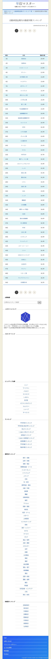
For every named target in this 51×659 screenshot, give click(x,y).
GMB (23, 214)
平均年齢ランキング (26, 444)
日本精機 (23, 205)
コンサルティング (26, 521)
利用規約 (6, 651)
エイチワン (24, 81)
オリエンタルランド (26, 403)
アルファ (23, 269)
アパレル (26, 503)
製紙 (26, 558)
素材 (26, 561)
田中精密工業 (24, 77)
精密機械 (26, 570)
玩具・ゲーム (26, 512)
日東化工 (23, 259)
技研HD (23, 63)
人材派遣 (26, 518)
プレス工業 (24, 136)
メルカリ (26, 391)
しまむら (26, 397)
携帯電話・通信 (26, 485)
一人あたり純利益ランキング (26, 438)
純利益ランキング (26, 435)
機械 (26, 494)
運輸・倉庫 (26, 579)
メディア (26, 476)
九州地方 (26, 626)
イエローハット (23, 68)
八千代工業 (24, 100)
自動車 (26, 491)
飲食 (26, 524)
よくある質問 (7, 648)
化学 (26, 549)
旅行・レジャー (26, 527)
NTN (23, 127)
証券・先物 (26, 460)
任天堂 (26, 400)
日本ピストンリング (23, 255)
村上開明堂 (24, 223)
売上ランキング (26, 429)
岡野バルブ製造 (23, 209)
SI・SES (26, 482)
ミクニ (24, 182)
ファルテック (24, 241)
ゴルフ (26, 537)
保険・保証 (26, 464)
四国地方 (26, 623)
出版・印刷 (26, 488)
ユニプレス (24, 91)
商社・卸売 (26, 594)
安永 (23, 191)
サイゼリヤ (26, 394)
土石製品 (26, 555)
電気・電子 (26, 567)
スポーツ (26, 515)
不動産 (26, 585)
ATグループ (23, 86)
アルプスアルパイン (23, 278)
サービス (26, 534)
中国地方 (26, 611)
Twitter (6, 654)
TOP (5, 638)
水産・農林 (26, 543)
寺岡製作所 (24, 282)
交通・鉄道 (26, 576)
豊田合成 (23, 177)
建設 (26, 582)
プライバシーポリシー (10, 644)
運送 (26, 573)
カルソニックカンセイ (23, 164)
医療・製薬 (26, 506)
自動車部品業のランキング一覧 (23, 11)
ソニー (26, 385)
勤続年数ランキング (26, 447)
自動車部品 (26, 497)
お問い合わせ (7, 641)
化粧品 (26, 509)
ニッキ (24, 168)
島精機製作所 (24, 113)
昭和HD (23, 59)
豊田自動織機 (24, 218)
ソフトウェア (26, 473)
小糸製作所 (24, 141)
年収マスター (25, 3)
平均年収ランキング (26, 423)
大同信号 (23, 264)
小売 (26, 591)
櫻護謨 (24, 200)
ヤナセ (24, 150)
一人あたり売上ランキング (26, 432)
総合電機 (26, 564)
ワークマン (26, 388)
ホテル (26, 530)
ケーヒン (23, 145)
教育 (26, 500)
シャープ (26, 409)
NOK (23, 228)
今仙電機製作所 (23, 109)
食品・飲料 (26, 540)
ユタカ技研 (24, 132)
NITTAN (23, 154)
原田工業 (23, 173)
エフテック (24, 237)
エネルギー (26, 546)
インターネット (26, 470)
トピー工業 (24, 273)
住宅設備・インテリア (26, 588)
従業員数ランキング (26, 441)
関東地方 (26, 617)
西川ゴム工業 (24, 95)
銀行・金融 (26, 457)
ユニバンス (24, 123)
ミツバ (24, 250)
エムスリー (26, 406)
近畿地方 (26, 614)
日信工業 (23, 232)
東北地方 (26, 608)
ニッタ (24, 196)
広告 (26, 479)
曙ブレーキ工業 (23, 159)
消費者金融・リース (26, 467)
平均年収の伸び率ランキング (26, 426)
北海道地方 (26, 605)
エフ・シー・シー (24, 246)
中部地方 (26, 620)
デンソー (23, 72)
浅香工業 (23, 186)
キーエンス (26, 412)
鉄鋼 (26, 552)
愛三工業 (23, 104)
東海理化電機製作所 (23, 118)
